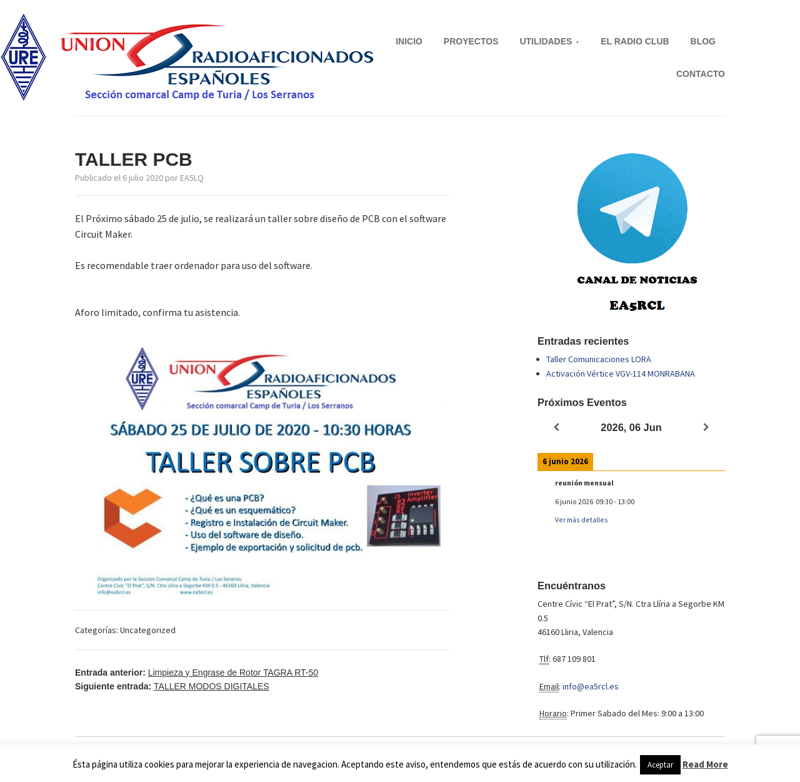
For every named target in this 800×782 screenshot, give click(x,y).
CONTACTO (700, 74)
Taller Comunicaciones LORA (598, 359)
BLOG (703, 41)
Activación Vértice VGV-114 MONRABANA (620, 373)
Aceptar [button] (660, 764)
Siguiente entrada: (172, 686)
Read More (705, 764)
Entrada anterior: (196, 673)
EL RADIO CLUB (635, 41)
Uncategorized (148, 630)
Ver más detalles (581, 519)
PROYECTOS (471, 41)
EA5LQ (192, 177)
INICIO (409, 41)
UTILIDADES (545, 41)
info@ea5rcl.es (590, 686)
